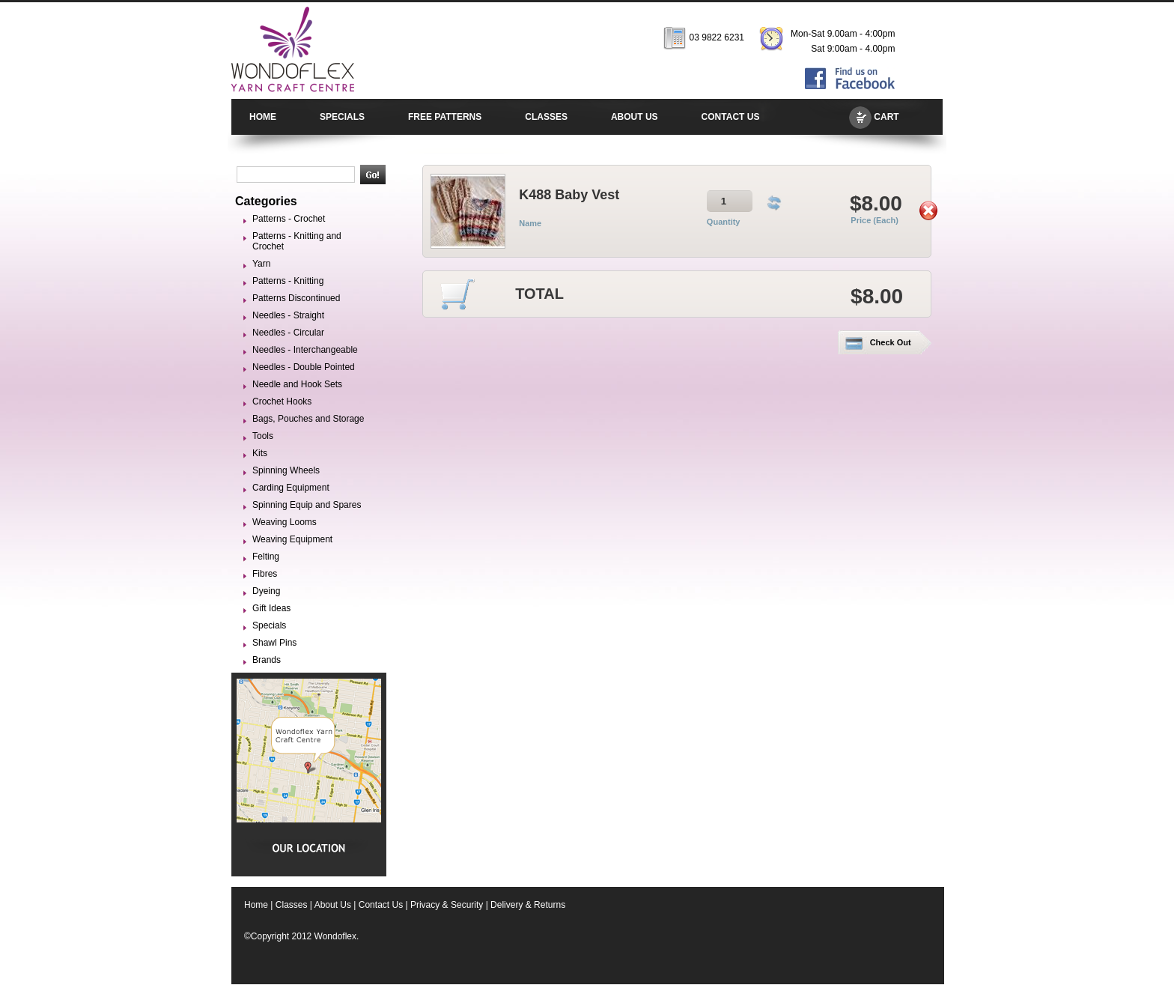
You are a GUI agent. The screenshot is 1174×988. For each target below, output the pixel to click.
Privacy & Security (446, 905)
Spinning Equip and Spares (306, 505)
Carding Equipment (290, 487)
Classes (292, 905)
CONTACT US (731, 117)
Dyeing (266, 591)
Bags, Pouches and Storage (308, 418)
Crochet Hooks (281, 401)
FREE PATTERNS (444, 117)
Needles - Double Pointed (303, 367)
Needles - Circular (288, 332)
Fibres (264, 574)
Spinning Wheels (286, 470)
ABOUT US (634, 117)
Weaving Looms (284, 522)
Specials (269, 625)
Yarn (261, 263)
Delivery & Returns (527, 905)
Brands (266, 660)
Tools (262, 436)
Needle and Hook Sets (297, 384)
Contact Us (381, 905)
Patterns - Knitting (287, 281)
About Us (332, 905)
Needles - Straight (288, 315)
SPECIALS (342, 117)
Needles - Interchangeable (305, 350)
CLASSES (546, 117)
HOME (262, 117)
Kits (259, 453)
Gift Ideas (271, 608)
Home (256, 905)
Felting (265, 556)
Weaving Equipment (292, 539)
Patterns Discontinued (296, 298)
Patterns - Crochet (288, 218)
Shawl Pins (274, 642)
